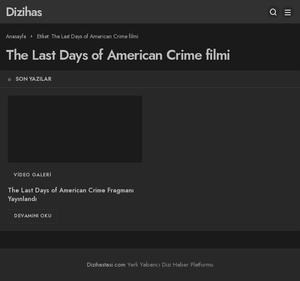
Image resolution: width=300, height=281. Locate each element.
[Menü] (288, 11)
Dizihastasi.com (106, 264)
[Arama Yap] (273, 11)
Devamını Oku (32, 215)
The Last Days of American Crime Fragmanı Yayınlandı (71, 194)
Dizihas (23, 12)
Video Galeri (32, 174)
